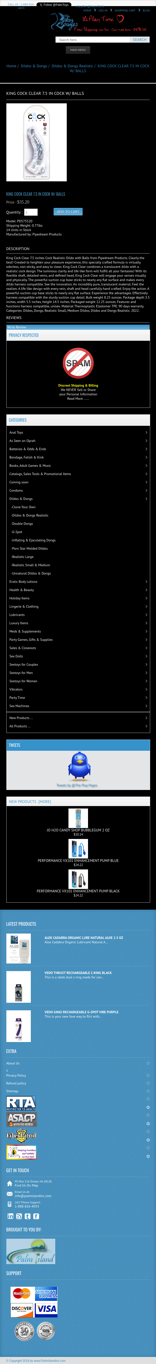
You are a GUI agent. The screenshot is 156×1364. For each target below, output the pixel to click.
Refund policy (16, 1083)
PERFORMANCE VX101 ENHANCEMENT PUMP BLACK (78, 881)
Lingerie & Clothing (24, 606)
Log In (103, 10)
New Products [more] (30, 801)
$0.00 (146, 10)
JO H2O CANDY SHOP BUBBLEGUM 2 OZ (78, 820)
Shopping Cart (125, 10)
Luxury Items (19, 623)
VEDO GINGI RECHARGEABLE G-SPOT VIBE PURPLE (81, 1012)
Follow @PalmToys (90, 6)
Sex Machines (19, 706)
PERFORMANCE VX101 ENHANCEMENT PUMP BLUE (78, 851)
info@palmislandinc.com (33, 1196)
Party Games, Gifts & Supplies (31, 639)
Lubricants (17, 615)
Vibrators (16, 689)
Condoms (16, 490)
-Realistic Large (21, 557)
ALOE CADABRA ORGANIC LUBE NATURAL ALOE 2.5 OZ (84, 937)
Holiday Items (20, 598)
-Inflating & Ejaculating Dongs (33, 540)
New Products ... (21, 718)
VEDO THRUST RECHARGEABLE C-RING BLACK (78, 973)
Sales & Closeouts (23, 648)
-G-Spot (16, 532)
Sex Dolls (16, 656)
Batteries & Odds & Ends (28, 449)
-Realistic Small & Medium (30, 565)
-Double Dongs (21, 523)
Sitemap (12, 1091)
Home (87, 10)
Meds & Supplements (25, 631)
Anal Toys (16, 432)
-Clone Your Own (23, 507)
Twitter (28, 1216)
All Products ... (20, 726)
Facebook (36, 1216)
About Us (13, 1063)
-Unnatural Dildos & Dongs (30, 573)
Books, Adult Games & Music (30, 465)
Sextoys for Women (23, 681)
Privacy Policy (16, 1075)
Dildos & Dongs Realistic (72, 65)
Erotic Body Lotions (23, 581)
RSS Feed (19, 1216)
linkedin (11, 1216)
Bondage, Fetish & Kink (27, 457)
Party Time (17, 697)
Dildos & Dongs (34, 65)
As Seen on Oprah (22, 440)
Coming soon (19, 482)
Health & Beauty (22, 590)
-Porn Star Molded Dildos (29, 548)
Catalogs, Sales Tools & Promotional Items (40, 474)
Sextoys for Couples (24, 664)
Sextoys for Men (21, 673)
